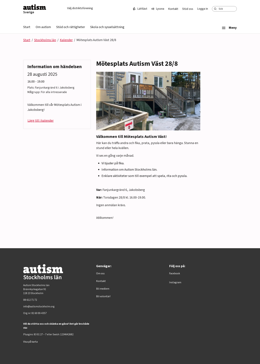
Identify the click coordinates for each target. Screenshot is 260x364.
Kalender (66, 40)
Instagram (175, 282)
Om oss (100, 273)
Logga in (202, 9)
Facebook (174, 273)
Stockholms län (45, 40)
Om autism (43, 27)
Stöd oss (187, 9)
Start (26, 27)
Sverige (28, 12)
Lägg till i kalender (41, 120)
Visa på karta (30, 342)
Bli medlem (102, 289)
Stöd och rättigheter (70, 27)
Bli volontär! (103, 296)
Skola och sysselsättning (107, 27)
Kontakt (173, 9)
